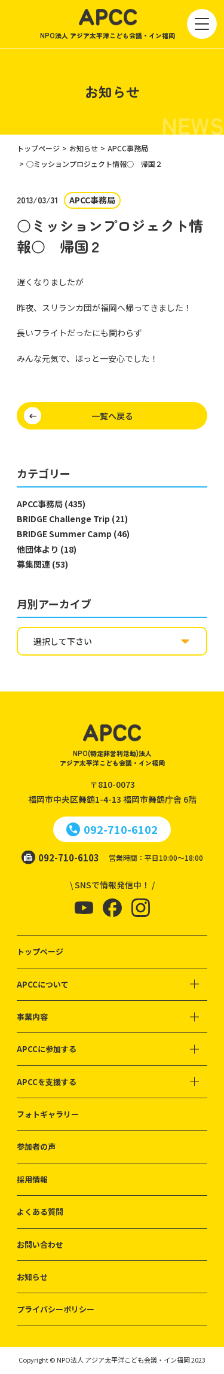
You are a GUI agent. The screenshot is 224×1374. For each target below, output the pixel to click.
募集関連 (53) (42, 564)
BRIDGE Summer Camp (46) (73, 534)
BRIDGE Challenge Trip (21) (72, 519)
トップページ (40, 951)
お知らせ (32, 1276)
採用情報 (32, 1179)
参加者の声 (36, 1146)
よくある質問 (40, 1211)
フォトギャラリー (48, 1114)
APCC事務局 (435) (51, 504)
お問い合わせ (40, 1244)
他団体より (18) (46, 549)
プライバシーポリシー (55, 1309)
